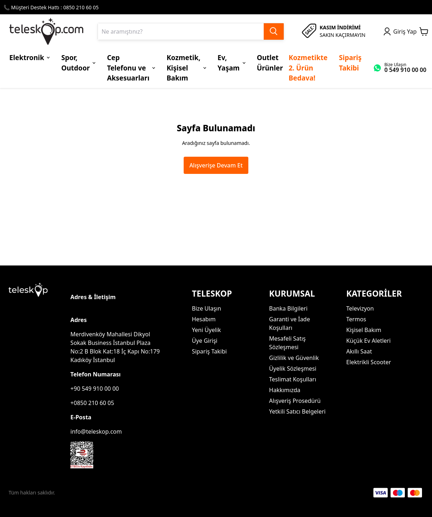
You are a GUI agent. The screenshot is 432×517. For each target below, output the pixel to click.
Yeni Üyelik (206, 330)
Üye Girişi (204, 341)
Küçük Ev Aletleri (368, 341)
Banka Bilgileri (288, 308)
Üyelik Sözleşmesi (292, 368)
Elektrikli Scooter (368, 362)
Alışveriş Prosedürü (295, 401)
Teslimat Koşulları (292, 379)
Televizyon (360, 308)
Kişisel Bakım (363, 330)
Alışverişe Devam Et (216, 165)
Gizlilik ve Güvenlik (294, 358)
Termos (356, 319)
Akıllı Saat (359, 351)
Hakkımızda (284, 390)
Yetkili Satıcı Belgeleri (297, 411)
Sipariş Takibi (209, 351)
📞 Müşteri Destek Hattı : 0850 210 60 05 (51, 7)
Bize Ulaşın (206, 308)
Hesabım (203, 319)
